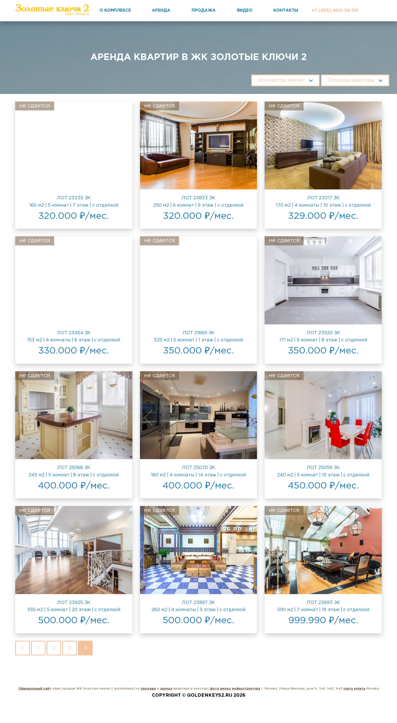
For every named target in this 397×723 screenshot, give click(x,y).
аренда (166, 688)
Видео (244, 10)
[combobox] (285, 78)
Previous (27, 148)
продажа (148, 688)
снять (348, 688)
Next (120, 148)
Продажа (204, 10)
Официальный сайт (34, 688)
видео (225, 688)
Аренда (161, 10)
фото (214, 688)
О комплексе (115, 10)
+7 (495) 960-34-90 (334, 11)
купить (359, 688)
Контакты (285, 10)
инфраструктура (246, 688)
